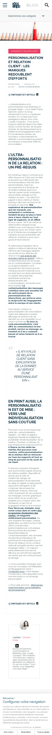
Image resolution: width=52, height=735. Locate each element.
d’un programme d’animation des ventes (25, 513)
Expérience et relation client (24, 51)
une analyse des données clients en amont (22, 257)
